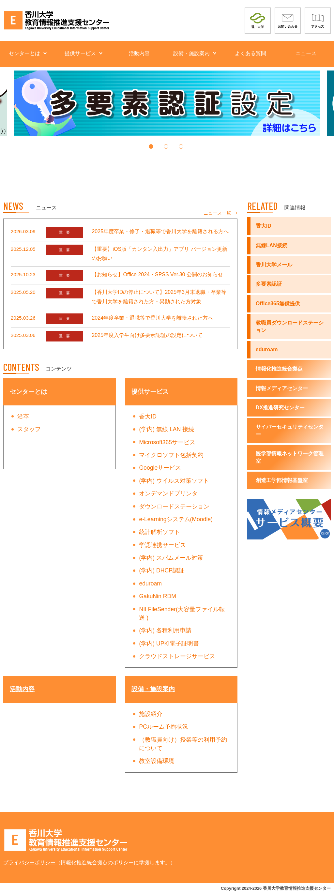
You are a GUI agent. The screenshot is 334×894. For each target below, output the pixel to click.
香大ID (148, 416)
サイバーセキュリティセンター (290, 430)
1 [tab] (153, 149)
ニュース (306, 53)
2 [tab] (168, 149)
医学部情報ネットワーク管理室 (290, 457)
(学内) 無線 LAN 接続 (166, 429)
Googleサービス (160, 467)
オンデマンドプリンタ (168, 493)
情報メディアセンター (282, 388)
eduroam (150, 583)
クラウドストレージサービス (177, 656)
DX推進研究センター (280, 407)
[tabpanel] (167, 103)
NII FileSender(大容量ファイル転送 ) (181, 613)
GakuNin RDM (157, 596)
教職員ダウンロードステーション (290, 326)
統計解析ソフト (159, 532)
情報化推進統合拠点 (279, 368)
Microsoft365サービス (167, 442)
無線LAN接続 (271, 245)
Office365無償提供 (278, 303)
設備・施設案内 (191, 53)
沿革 (23, 416)
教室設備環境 (156, 761)
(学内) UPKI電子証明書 (169, 643)
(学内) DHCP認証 (161, 570)
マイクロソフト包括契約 (171, 455)
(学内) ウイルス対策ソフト (174, 480)
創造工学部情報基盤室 (282, 480)
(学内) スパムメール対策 (171, 557)
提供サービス (80, 53)
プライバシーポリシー (29, 862)
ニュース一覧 (217, 213)
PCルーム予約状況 (163, 726)
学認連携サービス (162, 545)
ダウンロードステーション (174, 506)
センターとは (24, 53)
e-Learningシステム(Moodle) (176, 519)
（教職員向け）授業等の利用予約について (183, 743)
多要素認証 (269, 284)
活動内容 (139, 53)
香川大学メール (274, 264)
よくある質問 (250, 53)
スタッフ (29, 429)
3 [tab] (183, 149)
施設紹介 (150, 714)
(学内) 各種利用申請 (165, 630)
